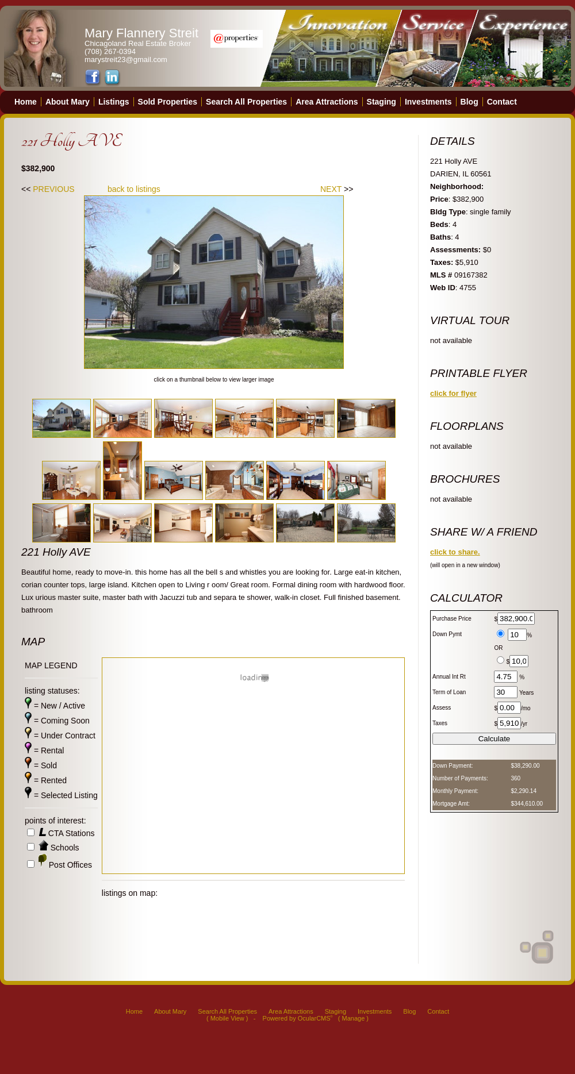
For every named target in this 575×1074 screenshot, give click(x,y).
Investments (428, 101)
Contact (502, 101)
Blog (469, 101)
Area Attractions (327, 101)
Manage (353, 1018)
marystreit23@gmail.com (126, 59)
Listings (113, 101)
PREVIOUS (53, 189)
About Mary (67, 101)
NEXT (331, 189)
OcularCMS (315, 1018)
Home (25, 101)
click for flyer (453, 393)
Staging (381, 101)
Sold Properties (167, 101)
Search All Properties (246, 101)
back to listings (134, 189)
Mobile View (227, 1018)
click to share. (455, 552)
